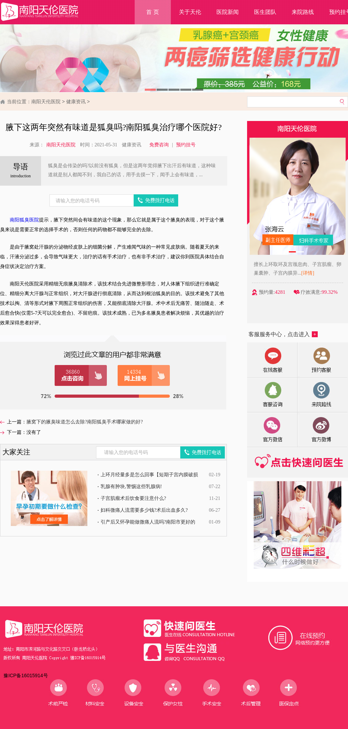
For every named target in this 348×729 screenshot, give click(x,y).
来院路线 (303, 12)
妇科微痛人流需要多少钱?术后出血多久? (144, 510)
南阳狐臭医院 (24, 219)
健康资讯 (76, 101)
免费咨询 (159, 144)
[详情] (308, 273)
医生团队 (265, 12)
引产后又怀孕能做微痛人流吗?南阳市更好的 (148, 522)
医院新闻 (227, 12)
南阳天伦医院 (46, 101)
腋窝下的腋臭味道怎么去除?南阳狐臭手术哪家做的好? (84, 421)
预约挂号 (186, 144)
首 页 (152, 12)
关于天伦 (190, 12)
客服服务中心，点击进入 (283, 334)
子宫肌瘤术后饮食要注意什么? (133, 498)
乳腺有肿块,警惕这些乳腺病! (131, 486)
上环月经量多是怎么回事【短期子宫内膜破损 (149, 474)
